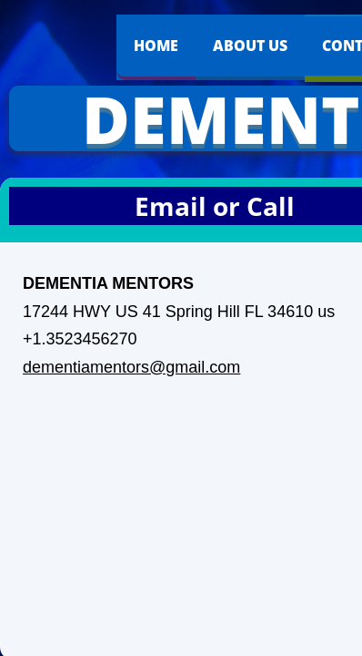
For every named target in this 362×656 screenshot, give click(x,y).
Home (156, 46)
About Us (250, 46)
